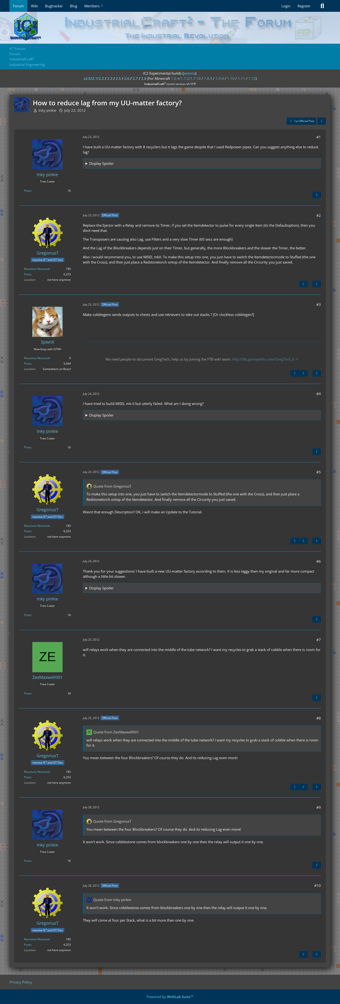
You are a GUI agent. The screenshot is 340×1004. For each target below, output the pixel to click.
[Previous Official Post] (294, 373)
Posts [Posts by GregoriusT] (27, 274)
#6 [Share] (318, 561)
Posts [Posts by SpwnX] (27, 364)
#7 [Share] (318, 639)
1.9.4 (220, 78)
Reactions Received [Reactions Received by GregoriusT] (36, 269)
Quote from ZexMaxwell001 (116, 732)
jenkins (189, 73)
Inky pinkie (47, 110)
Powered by (170, 996)
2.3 (109, 78)
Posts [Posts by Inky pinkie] (27, 191)
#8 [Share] (318, 718)
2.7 (135, 78)
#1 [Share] (318, 137)
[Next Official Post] (303, 284)
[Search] (322, 6)
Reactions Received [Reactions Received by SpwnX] (36, 358)
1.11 (241, 78)
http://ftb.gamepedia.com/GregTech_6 (263, 359)
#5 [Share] (318, 472)
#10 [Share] (317, 885)
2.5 (118, 78)
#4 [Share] (318, 393)
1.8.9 (208, 78)
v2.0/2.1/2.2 (94, 78)
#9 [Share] (318, 807)
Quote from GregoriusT (112, 486)
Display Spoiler (101, 163)
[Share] (321, 121)
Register (304, 6)
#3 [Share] (318, 304)
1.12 (252, 78)
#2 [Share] (318, 215)
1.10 (230, 78)
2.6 (126, 78)
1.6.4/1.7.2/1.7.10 (186, 78)
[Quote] (316, 195)
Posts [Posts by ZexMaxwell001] (27, 693)
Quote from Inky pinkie (112, 899)
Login (285, 6)
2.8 (143, 78)
